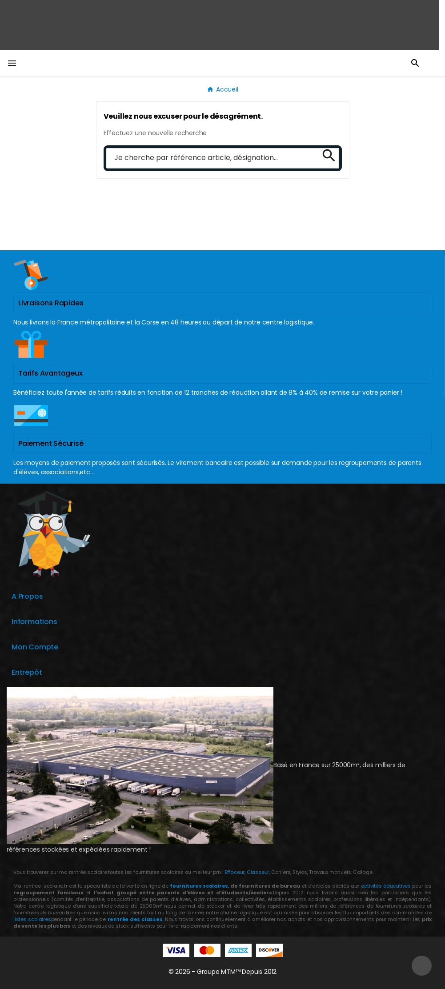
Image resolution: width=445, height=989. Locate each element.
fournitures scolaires (199, 885)
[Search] (326, 154)
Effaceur (235, 872)
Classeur (257, 872)
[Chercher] (210, 158)
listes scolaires (32, 919)
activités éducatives (386, 885)
